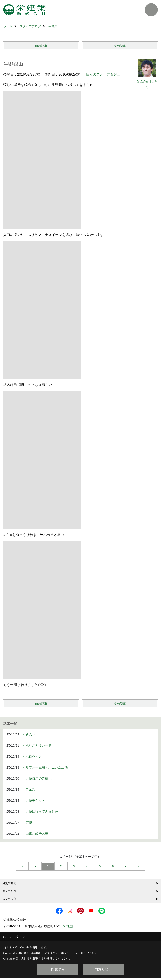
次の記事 (120, 46)
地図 (69, 926)
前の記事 (41, 46)
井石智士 (114, 74)
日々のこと (94, 74)
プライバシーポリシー (58, 953)
